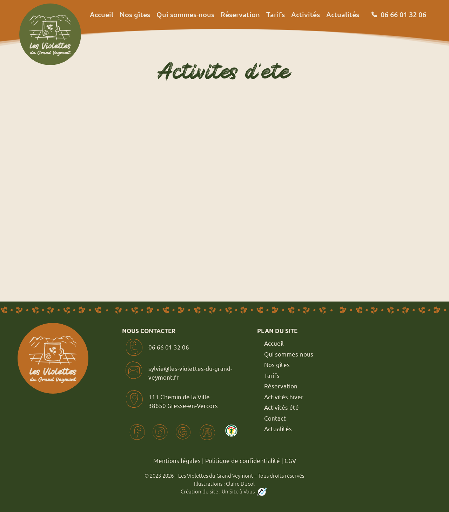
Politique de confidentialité (242, 460)
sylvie (156, 368)
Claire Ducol (240, 483)
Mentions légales (177, 460)
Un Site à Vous (245, 491)
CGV (290, 460)
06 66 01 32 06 (168, 347)
